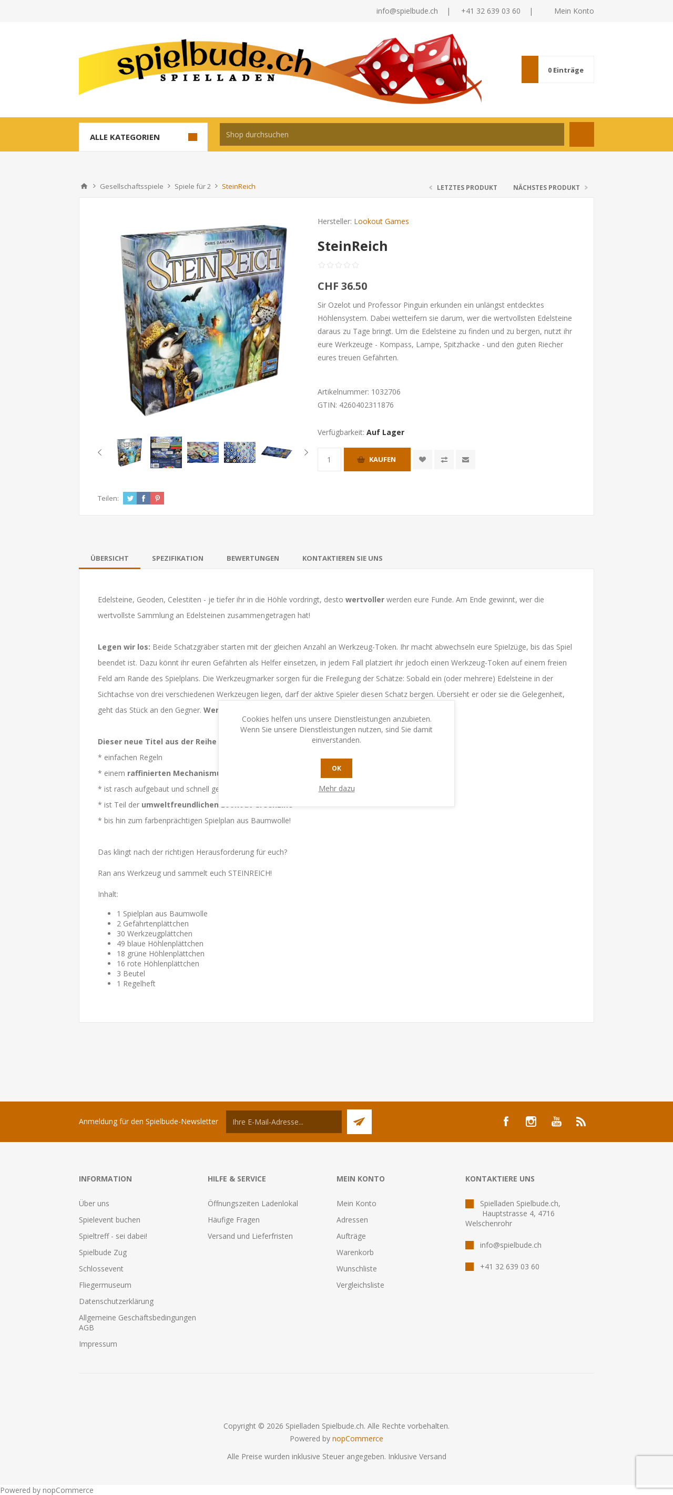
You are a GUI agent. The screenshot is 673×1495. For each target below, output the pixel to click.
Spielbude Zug (103, 1252)
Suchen (581, 134)
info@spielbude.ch (407, 11)
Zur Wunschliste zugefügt (422, 459)
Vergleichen (444, 459)
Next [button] (304, 452)
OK (336, 768)
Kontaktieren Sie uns (342, 558)
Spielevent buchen (109, 1220)
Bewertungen (253, 558)
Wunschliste (356, 1269)
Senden (359, 1121)
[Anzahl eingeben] (329, 459)
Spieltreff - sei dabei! (113, 1236)
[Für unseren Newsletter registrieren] (284, 1121)
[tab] (109, 558)
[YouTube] (556, 1121)
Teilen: (108, 498)
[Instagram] (531, 1121)
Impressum (98, 1344)
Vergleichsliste (360, 1285)
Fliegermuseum (105, 1285)
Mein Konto (574, 11)
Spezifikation (177, 558)
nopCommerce (357, 1438)
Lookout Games (381, 221)
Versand (432, 1456)
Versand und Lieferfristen (250, 1236)
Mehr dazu (337, 788)
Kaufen (382, 459)
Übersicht (109, 558)
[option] (129, 452)
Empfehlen (465, 459)
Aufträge (351, 1236)
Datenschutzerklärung (116, 1301)
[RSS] (581, 1121)
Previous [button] (102, 452)
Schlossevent (101, 1269)
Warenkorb (355, 1252)
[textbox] (392, 134)
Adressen (352, 1220)
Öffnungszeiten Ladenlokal (253, 1203)
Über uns (94, 1203)
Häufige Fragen (234, 1220)
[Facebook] (505, 1121)
